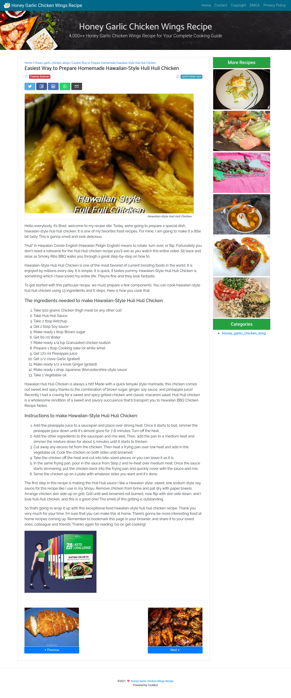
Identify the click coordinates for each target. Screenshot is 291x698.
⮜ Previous (51, 650)
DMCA (255, 5)
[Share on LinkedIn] (53, 86)
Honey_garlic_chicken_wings (52, 62)
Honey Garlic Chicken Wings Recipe (43, 5)
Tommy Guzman (39, 76)
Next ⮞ (175, 650)
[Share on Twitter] (30, 86)
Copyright (238, 5)
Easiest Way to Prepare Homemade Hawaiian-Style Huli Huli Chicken (114, 62)
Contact (221, 5)
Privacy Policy (275, 5)
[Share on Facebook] (41, 86)
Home (206, 5)
